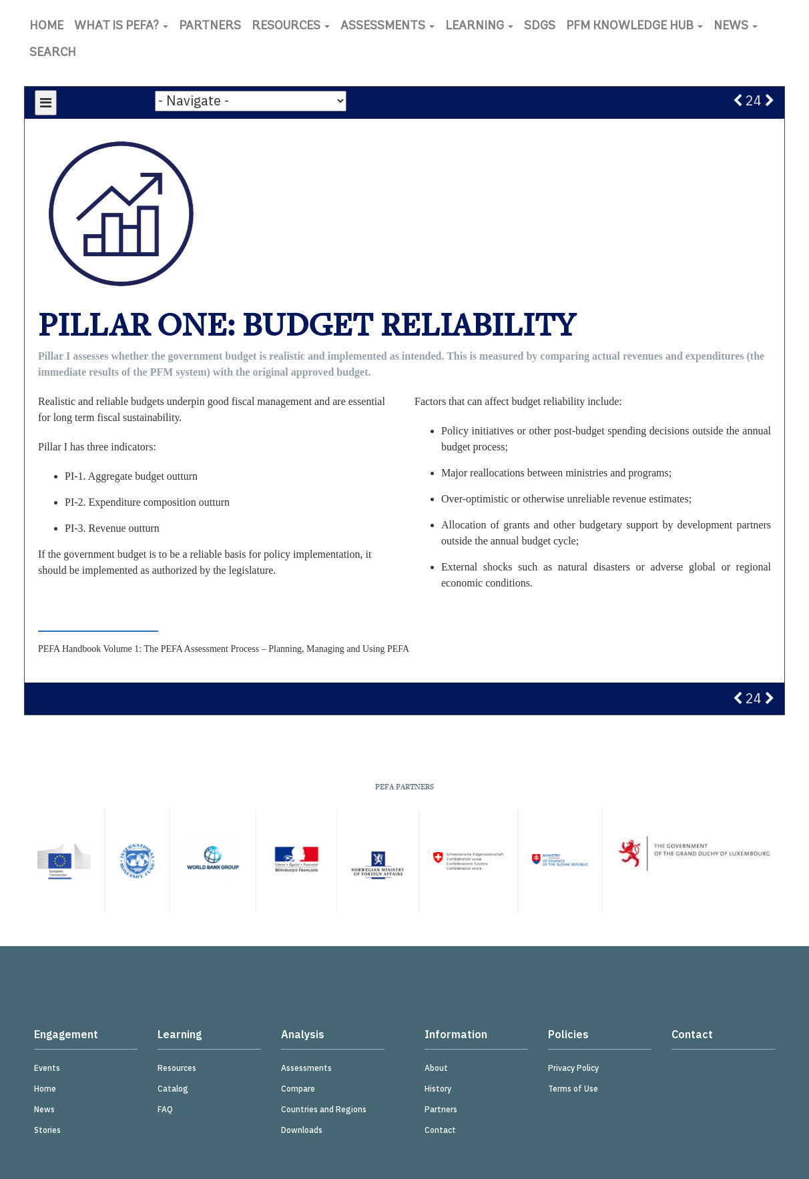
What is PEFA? (121, 26)
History (438, 1089)
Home (46, 26)
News (736, 26)
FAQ (165, 1109)
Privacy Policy (573, 1068)
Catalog (173, 1089)
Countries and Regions (323, 1109)
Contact (440, 1130)
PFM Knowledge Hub (634, 26)
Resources (291, 26)
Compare (298, 1089)
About (436, 1068)
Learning (479, 26)
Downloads (301, 1130)
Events (47, 1068)
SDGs (539, 26)
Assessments (387, 26)
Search (52, 53)
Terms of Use (573, 1089)
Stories (47, 1130)
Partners (210, 26)
